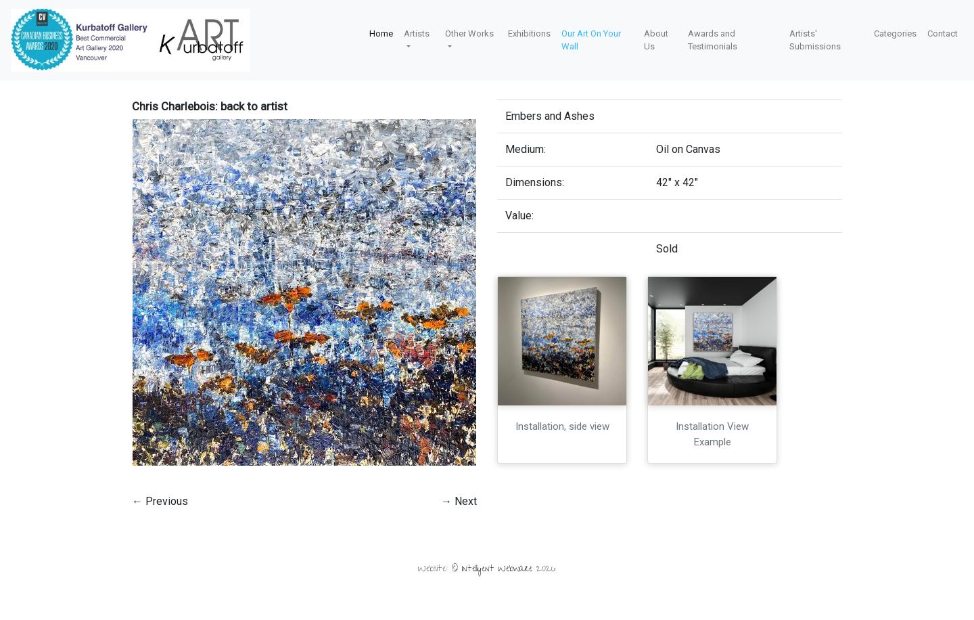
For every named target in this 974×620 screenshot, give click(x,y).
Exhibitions (529, 33)
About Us (656, 40)
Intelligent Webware (497, 569)
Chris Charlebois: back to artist (209, 106)
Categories (895, 33)
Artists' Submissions (815, 40)
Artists (417, 33)
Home (381, 33)
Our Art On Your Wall (591, 40)
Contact (942, 33)
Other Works (469, 33)
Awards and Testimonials (712, 40)
